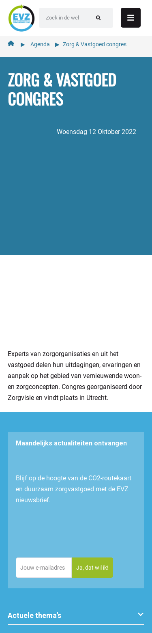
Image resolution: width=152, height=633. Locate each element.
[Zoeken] (98, 18)
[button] (76, 615)
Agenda (40, 44)
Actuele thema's (34, 615)
